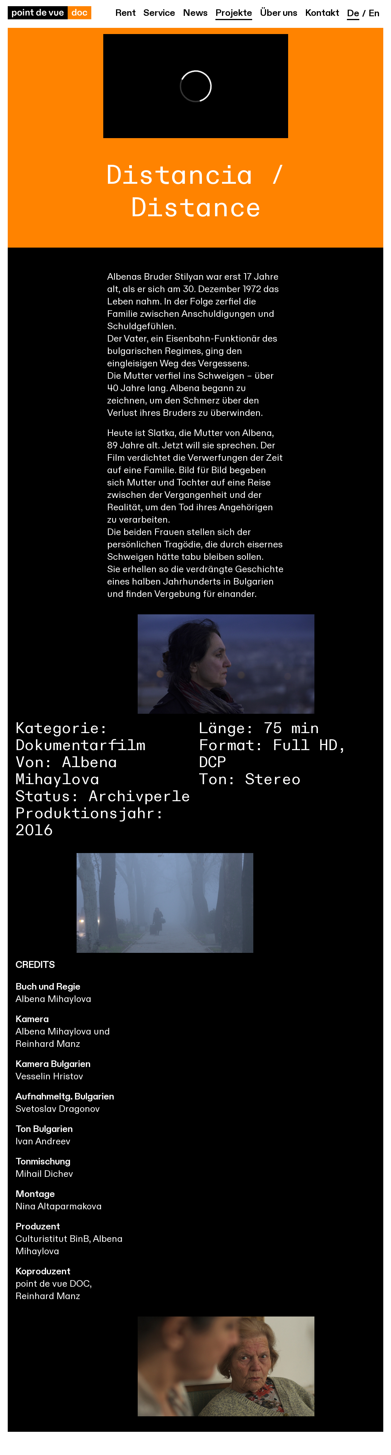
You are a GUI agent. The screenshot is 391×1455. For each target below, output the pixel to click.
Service (159, 13)
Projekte (233, 13)
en (374, 14)
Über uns (278, 13)
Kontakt (322, 13)
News (195, 13)
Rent (125, 13)
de (353, 14)
